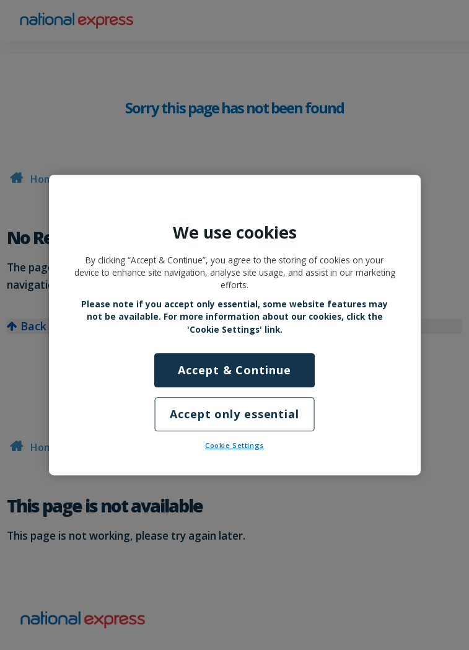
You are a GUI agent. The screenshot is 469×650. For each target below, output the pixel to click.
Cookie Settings (234, 445)
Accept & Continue (234, 369)
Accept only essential (234, 413)
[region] (235, 325)
